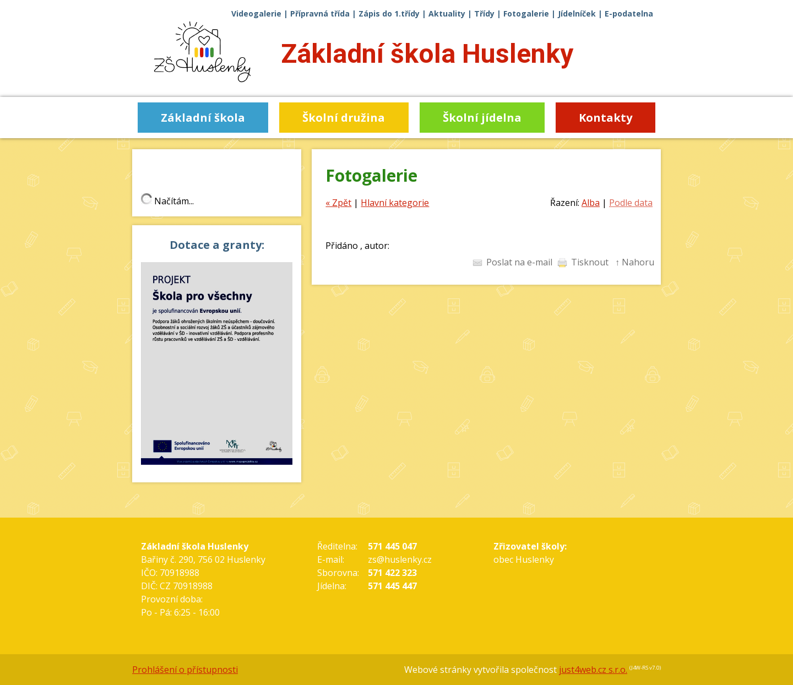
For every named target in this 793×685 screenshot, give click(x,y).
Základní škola (427, 53)
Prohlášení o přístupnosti (185, 670)
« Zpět (338, 203)
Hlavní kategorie (395, 203)
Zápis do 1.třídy (389, 13)
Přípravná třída (320, 13)
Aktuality (446, 13)
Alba (591, 203)
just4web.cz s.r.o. (593, 670)
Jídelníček (577, 13)
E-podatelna (629, 13)
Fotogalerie (526, 13)
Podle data (631, 203)
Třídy (484, 13)
